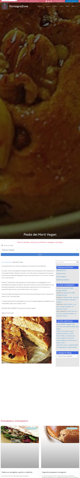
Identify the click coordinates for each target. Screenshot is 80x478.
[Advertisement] (40, 393)
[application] (45, 6)
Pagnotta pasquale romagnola (54, 472)
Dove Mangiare (61, 277)
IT (77, 6)
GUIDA (26, 1)
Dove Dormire (61, 273)
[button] (71, 1)
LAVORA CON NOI (33, 1)
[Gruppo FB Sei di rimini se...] (49, 1)
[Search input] (67, 262)
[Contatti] (51, 1)
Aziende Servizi (61, 270)
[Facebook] (46, 1)
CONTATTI (21, 1)
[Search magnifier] (77, 262)
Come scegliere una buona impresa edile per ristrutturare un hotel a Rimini (67, 340)
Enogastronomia (8, 262)
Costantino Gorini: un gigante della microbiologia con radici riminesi (66, 347)
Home (3, 262)
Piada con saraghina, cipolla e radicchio (17, 472)
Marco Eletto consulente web (65, 336)
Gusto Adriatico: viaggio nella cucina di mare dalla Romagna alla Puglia (66, 326)
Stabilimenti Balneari (63, 280)
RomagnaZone (18, 6)
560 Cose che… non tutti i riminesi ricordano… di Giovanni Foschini (66, 299)
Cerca (40, 255)
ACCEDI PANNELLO (58, 1)
